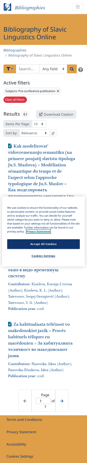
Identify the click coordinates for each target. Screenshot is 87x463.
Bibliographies (14, 50)
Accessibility (16, 444)
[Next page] (61, 400)
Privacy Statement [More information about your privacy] (38, 231)
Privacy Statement (21, 431)
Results (11, 114)
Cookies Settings (19, 456)
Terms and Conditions (24, 419)
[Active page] (43, 401)
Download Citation (56, 114)
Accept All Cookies (43, 244)
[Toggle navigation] (77, 7)
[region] (43, 231)
